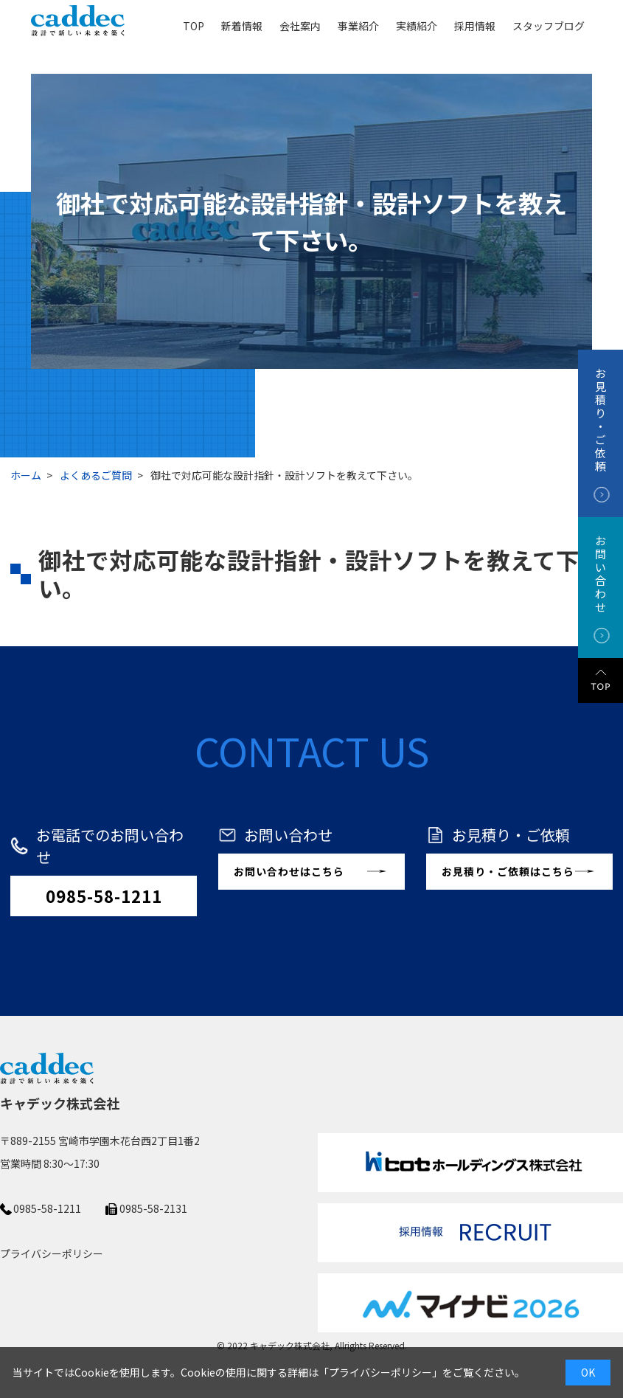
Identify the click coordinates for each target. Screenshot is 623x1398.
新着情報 (241, 25)
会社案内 (300, 25)
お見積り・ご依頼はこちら (508, 871)
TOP (193, 25)
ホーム (25, 475)
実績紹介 (416, 25)
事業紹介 (358, 25)
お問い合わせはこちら (289, 871)
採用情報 (474, 25)
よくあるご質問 (96, 475)
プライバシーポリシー (380, 1372)
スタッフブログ (548, 25)
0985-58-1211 (104, 895)
